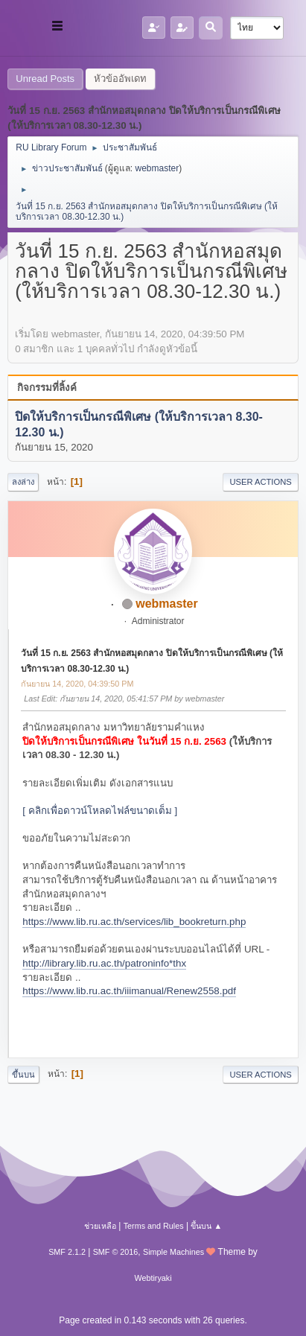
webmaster (157, 168)
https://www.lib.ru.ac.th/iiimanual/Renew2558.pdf (129, 990)
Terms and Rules (154, 1225)
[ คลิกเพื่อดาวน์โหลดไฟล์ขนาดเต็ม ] (99, 810)
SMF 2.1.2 (67, 1251)
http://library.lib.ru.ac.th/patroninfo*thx (104, 963)
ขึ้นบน (23, 1074)
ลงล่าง (23, 481)
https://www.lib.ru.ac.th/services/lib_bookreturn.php (134, 921)
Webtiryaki (152, 1277)
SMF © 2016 (115, 1251)
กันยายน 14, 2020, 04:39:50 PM (77, 683)
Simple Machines (173, 1251)
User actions (260, 481)
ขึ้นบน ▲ (206, 1225)
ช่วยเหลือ (100, 1225)
